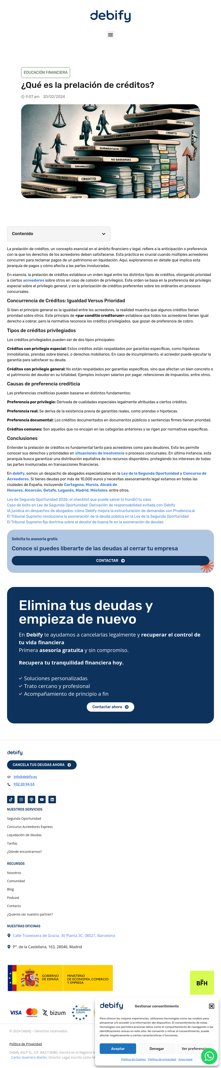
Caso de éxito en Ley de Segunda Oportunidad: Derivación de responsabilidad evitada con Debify (91, 505)
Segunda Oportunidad (24, 818)
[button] (211, 1006)
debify (18, 473)
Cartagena (74, 484)
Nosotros (14, 873)
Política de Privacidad (25, 1044)
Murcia (92, 484)
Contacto (14, 906)
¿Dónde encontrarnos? (24, 852)
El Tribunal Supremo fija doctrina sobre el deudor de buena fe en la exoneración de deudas (85, 522)
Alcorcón (33, 490)
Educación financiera (45, 72)
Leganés (66, 490)
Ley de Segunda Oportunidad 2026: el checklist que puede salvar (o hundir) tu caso (79, 499)
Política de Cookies (133, 1059)
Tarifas (12, 843)
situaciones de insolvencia (99, 453)
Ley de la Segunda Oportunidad (150, 473)
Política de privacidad (162, 1059)
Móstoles (98, 490)
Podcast (13, 898)
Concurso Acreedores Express (30, 827)
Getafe (49, 490)
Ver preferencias (196, 1049)
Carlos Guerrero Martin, (29, 1057)
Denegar (157, 1049)
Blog (10, 889)
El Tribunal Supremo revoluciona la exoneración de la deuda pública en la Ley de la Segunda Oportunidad (98, 516)
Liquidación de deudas (24, 835)
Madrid (82, 490)
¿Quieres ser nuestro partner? (30, 914)
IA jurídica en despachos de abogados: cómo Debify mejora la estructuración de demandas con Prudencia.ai (101, 511)
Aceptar (118, 1049)
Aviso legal (185, 1059)
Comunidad (16, 881)
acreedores (34, 280)
